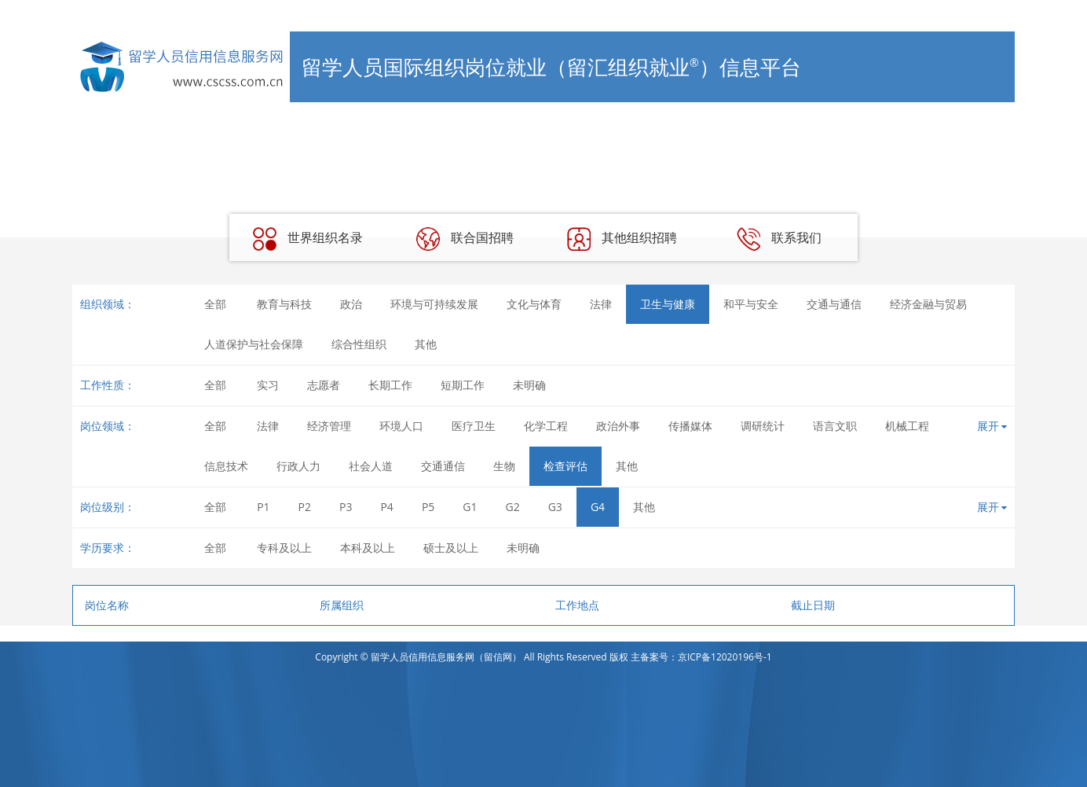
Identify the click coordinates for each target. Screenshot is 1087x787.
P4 (386, 506)
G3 (555, 506)
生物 (504, 465)
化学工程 (546, 425)
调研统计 (763, 425)
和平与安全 (750, 303)
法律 (601, 303)
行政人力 (298, 465)
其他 (426, 343)
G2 (513, 506)
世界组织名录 (308, 239)
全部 (215, 303)
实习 (268, 384)
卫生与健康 (667, 303)
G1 (470, 506)
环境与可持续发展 (434, 303)
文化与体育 (534, 303)
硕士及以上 (450, 547)
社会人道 (371, 465)
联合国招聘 (465, 239)
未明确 (529, 384)
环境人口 (401, 425)
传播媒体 (690, 425)
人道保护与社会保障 (253, 343)
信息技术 (226, 465)
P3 (345, 506)
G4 (598, 506)
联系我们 (779, 239)
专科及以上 (284, 547)
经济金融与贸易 (928, 303)
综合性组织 (358, 343)
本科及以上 (367, 547)
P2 (304, 506)
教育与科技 (284, 303)
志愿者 (323, 384)
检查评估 (565, 465)
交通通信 (443, 465)
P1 (263, 506)
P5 (428, 506)
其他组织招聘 (622, 239)
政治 (351, 303)
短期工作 (463, 384)
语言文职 (835, 425)
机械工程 (907, 425)
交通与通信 (834, 303)
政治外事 (618, 425)
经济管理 (329, 425)
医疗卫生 (474, 425)
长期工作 (390, 384)
